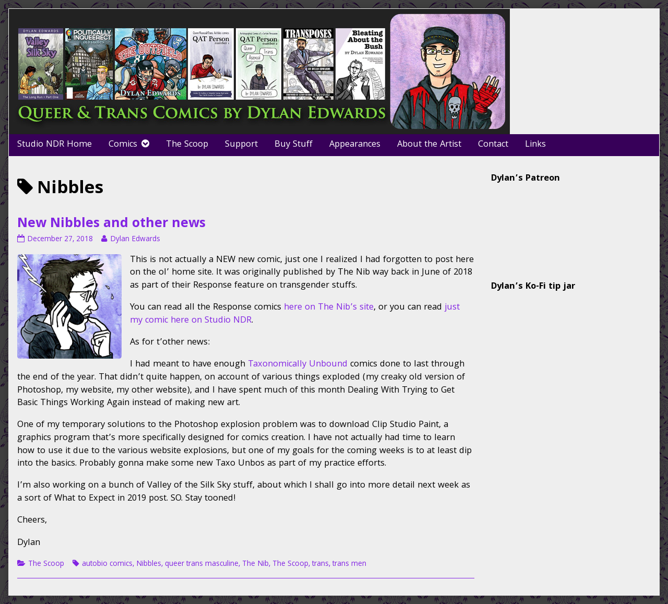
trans (320, 564)
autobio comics (107, 564)
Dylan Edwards (135, 239)
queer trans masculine (201, 564)
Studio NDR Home (54, 144)
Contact (493, 144)
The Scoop (187, 144)
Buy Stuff (294, 144)
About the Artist (429, 144)
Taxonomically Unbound (298, 364)
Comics (123, 144)
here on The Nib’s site (329, 307)
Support (241, 144)
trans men (349, 564)
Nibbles (148, 564)
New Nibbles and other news (111, 224)
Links (535, 144)
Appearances (354, 144)
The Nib (255, 564)
